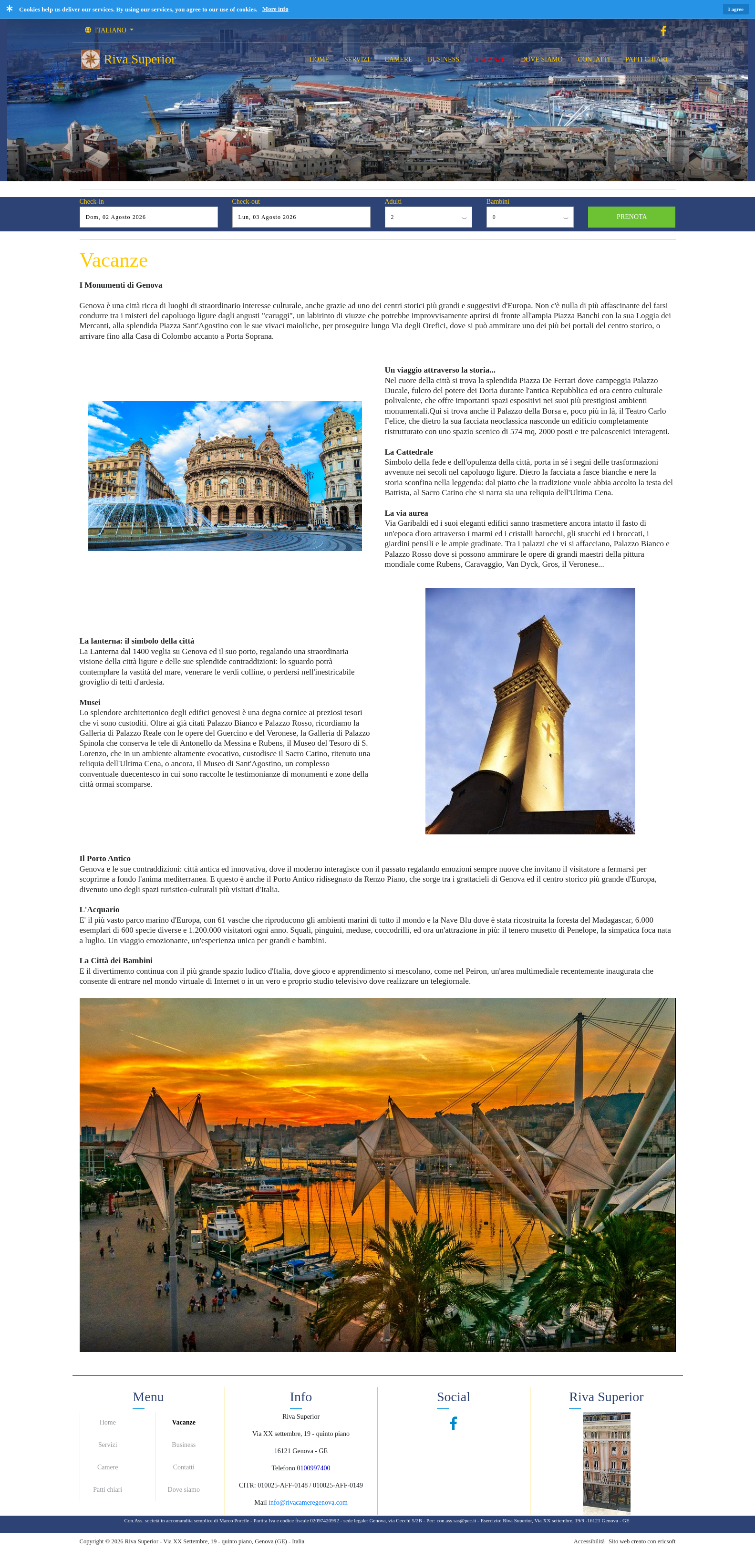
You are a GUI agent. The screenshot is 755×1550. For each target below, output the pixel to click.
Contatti (184, 1467)
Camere (107, 1467)
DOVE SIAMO (542, 59)
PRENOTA (632, 216)
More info (275, 8)
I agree (736, 9)
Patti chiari (107, 1489)
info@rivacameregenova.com (308, 1502)
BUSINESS (443, 59)
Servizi (107, 1444)
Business (184, 1444)
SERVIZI (357, 59)
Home (108, 1422)
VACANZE (490, 59)
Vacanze (184, 1422)
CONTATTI (594, 59)
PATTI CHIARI (646, 59)
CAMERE (399, 59)
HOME (319, 59)
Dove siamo (184, 1489)
